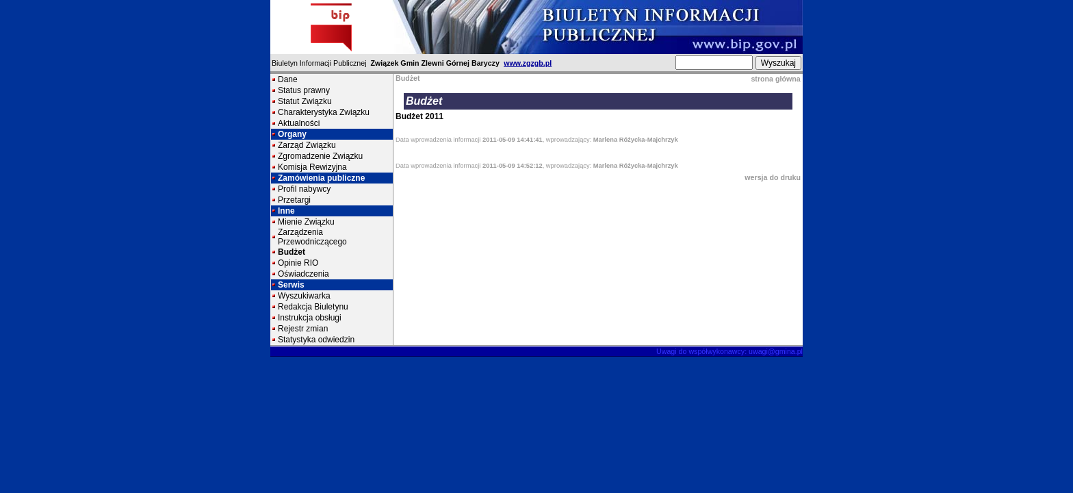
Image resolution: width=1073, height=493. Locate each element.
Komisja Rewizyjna (312, 167)
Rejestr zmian (303, 328)
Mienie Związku (306, 222)
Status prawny (304, 90)
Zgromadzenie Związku (320, 156)
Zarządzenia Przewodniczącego (312, 236)
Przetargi (294, 200)
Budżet (291, 252)
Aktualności (299, 123)
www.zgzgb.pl (528, 63)
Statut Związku (305, 101)
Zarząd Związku (307, 145)
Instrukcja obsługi (309, 318)
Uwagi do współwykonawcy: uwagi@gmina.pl (729, 351)
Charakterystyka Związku (324, 112)
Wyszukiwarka (304, 296)
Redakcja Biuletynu (313, 307)
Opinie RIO (298, 263)
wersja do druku (773, 177)
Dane (288, 79)
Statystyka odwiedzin (316, 339)
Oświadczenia (303, 274)
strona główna (775, 79)
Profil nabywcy (304, 189)
